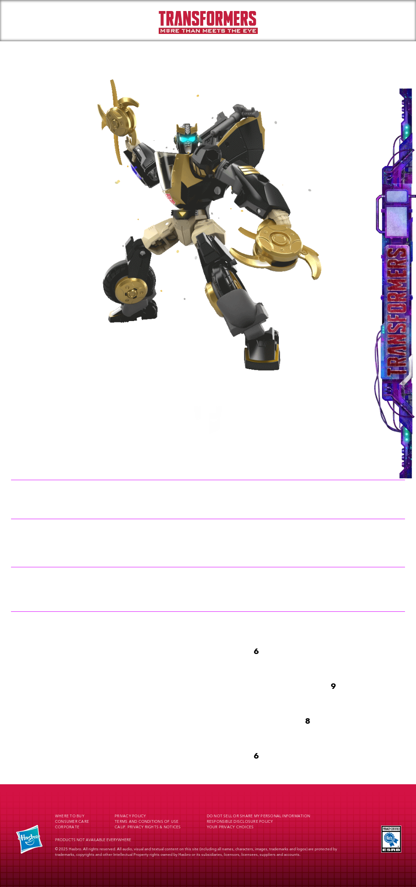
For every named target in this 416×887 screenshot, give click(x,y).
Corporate (67, 827)
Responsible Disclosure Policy (240, 822)
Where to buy (69, 816)
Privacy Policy (130, 816)
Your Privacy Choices (230, 827)
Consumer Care (72, 822)
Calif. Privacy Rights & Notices (148, 827)
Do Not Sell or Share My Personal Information (259, 816)
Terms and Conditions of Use (146, 822)
